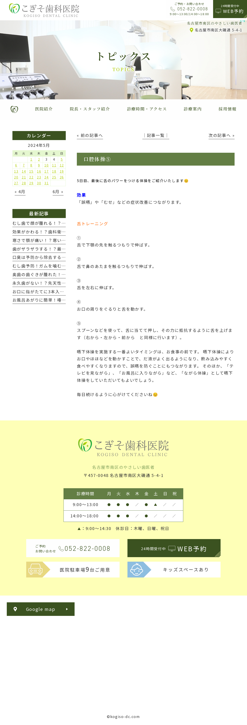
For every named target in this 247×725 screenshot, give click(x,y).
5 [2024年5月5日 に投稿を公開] (62, 159)
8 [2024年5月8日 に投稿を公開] (31, 165)
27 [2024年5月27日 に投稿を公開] (16, 183)
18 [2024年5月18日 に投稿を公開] (54, 171)
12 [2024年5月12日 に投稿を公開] (62, 165)
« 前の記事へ (90, 135)
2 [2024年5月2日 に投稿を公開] (39, 159)
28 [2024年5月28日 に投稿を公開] (24, 183)
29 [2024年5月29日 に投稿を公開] (31, 183)
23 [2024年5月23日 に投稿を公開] (39, 177)
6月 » (58, 191)
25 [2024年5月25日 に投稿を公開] (54, 177)
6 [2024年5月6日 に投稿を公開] (16, 165)
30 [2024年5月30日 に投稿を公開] (39, 183)
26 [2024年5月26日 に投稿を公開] (62, 177)
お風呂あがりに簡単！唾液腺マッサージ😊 (55, 300)
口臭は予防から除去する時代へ (43, 257)
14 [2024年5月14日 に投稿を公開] (24, 171)
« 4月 (20, 191)
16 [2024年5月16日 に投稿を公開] (39, 171)
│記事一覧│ (155, 135)
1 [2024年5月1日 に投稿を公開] (31, 159)
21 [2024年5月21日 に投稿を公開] (24, 177)
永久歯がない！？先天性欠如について (50, 283)
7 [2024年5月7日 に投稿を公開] (24, 165)
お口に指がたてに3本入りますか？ (47, 291)
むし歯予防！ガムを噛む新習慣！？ (48, 266)
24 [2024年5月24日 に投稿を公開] (46, 177)
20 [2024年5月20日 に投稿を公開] (16, 177)
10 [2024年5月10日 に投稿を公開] (46, 165)
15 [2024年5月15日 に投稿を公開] (31, 171)
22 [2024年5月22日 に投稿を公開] (31, 177)
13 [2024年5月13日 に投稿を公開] (16, 171)
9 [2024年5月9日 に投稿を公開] (39, 165)
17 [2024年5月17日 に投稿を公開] (46, 171)
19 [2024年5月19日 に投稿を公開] (62, 171)
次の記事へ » (222, 135)
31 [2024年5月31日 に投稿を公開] (46, 183)
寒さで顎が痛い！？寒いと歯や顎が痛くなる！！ (61, 240)
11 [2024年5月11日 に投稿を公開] (54, 165)
